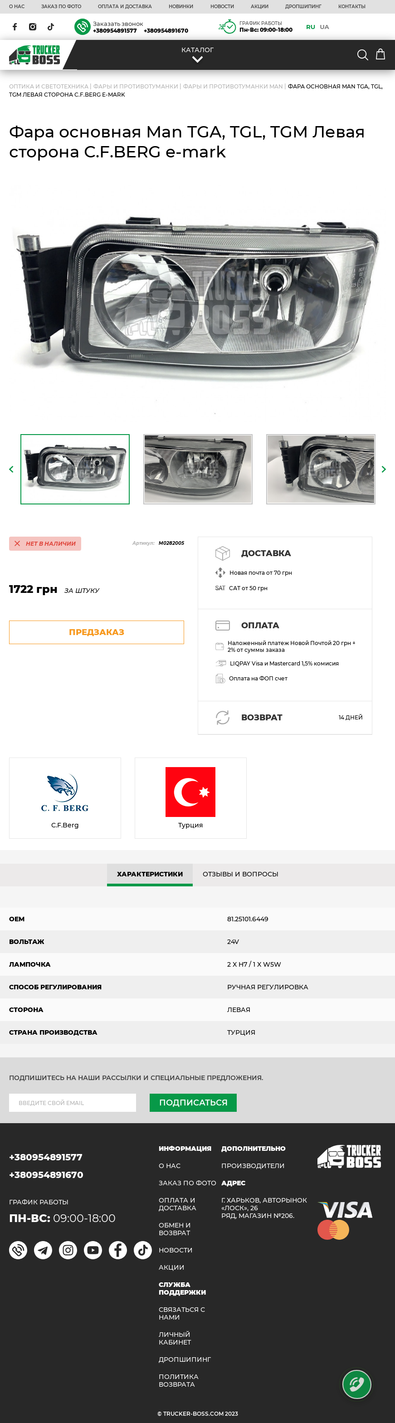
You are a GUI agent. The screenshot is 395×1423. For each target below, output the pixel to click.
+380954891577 (115, 30)
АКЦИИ (259, 7)
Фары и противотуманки (135, 86)
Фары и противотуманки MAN (233, 86)
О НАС (16, 7)
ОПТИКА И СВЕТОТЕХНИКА (48, 86)
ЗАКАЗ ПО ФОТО (61, 7)
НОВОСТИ (222, 7)
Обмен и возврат (175, 1229)
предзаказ (96, 632)
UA (324, 26)
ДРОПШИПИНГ (303, 7)
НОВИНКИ (181, 7)
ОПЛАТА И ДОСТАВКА (125, 7)
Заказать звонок (118, 23)
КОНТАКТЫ (352, 7)
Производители (253, 1166)
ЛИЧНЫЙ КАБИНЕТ (175, 1338)
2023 (231, 1413)
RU (310, 26)
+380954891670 (166, 30)
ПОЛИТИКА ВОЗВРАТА (179, 1381)
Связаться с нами (182, 1313)
